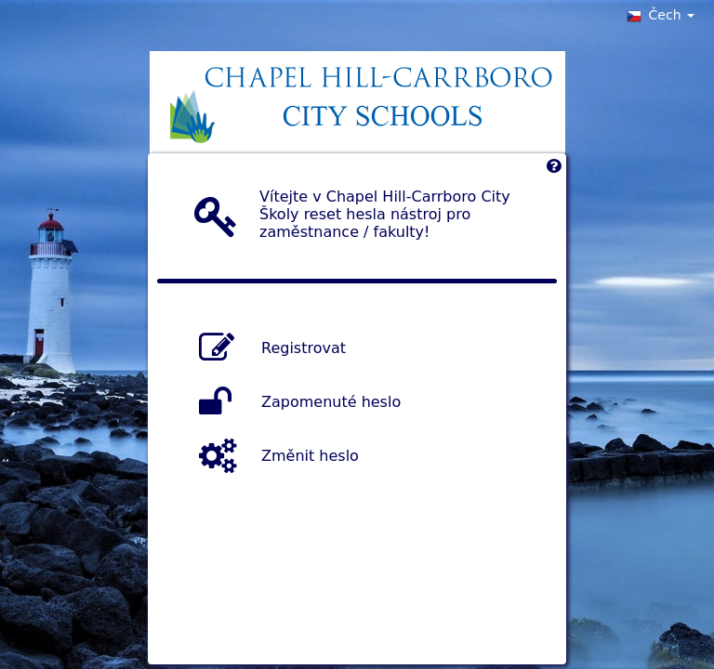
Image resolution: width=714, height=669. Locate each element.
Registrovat (303, 347)
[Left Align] (553, 170)
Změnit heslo (310, 455)
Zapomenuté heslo (331, 401)
